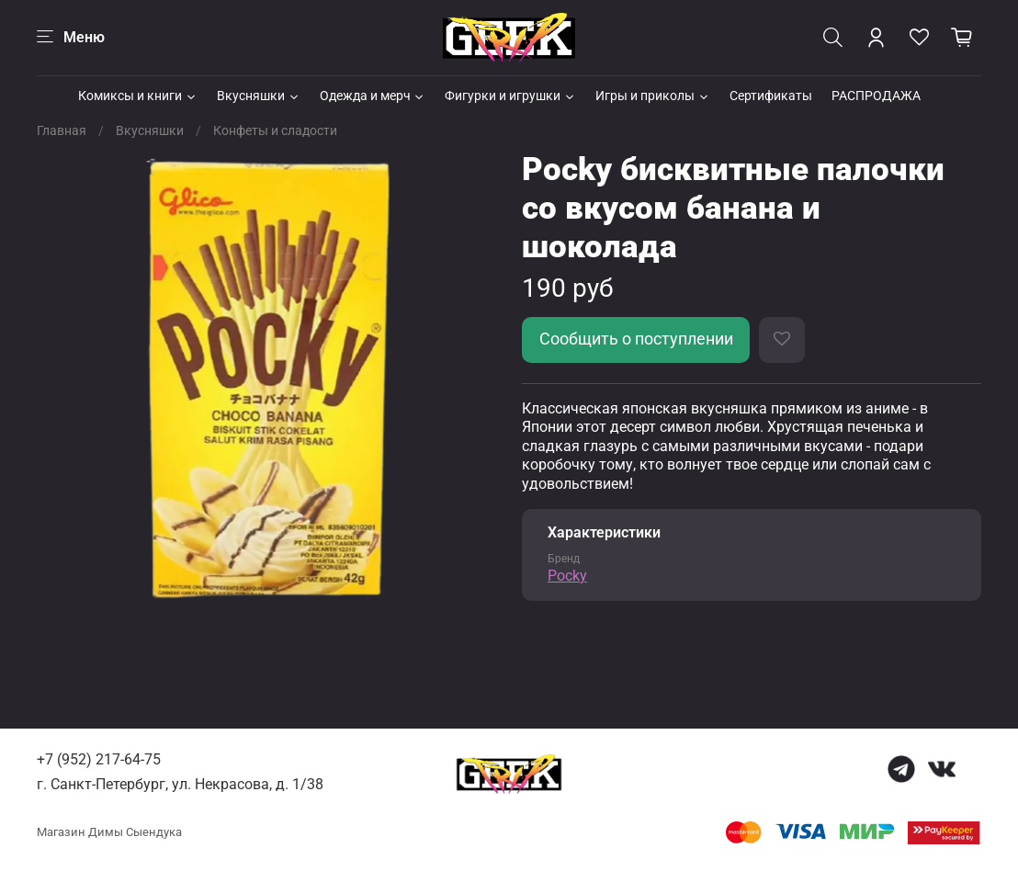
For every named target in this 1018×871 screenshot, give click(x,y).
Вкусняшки (258, 95)
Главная (61, 130)
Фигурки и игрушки (510, 95)
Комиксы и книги (138, 95)
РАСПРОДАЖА (876, 95)
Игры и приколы (652, 95)
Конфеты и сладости (275, 130)
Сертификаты (771, 95)
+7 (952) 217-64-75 (99, 759)
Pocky (567, 575)
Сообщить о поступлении (636, 339)
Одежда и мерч (373, 95)
